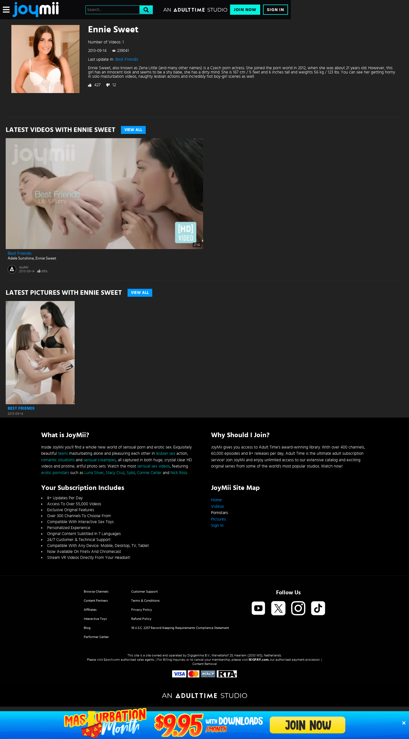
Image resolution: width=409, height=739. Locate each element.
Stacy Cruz (115, 473)
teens (63, 453)
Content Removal (204, 664)
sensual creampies (100, 460)
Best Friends (126, 59)
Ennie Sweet (46, 258)
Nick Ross (178, 473)
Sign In (275, 10)
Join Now (245, 10)
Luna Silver (94, 473)
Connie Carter (149, 473)
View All (133, 130)
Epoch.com (112, 659)
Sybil (131, 473)
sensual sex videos (153, 466)
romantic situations (58, 460)
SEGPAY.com (258, 659)
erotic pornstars (55, 473)
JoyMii (23, 267)
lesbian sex (165, 453)
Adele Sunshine (21, 258)
